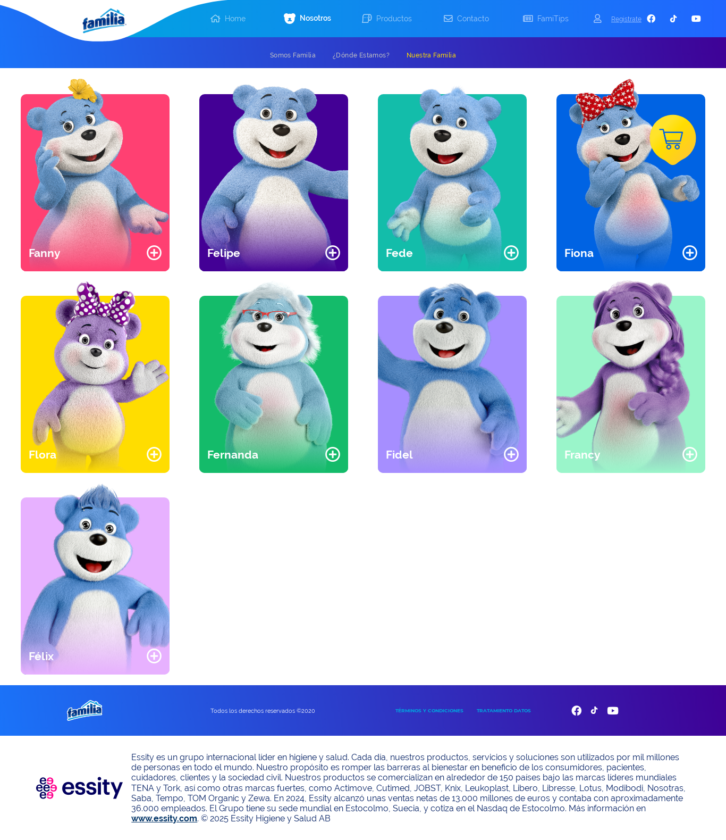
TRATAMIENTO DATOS (504, 710)
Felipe (223, 253)
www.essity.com (164, 818)
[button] (308, 19)
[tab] (292, 55)
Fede (399, 253)
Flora (42, 454)
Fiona (579, 253)
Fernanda (232, 454)
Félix (41, 656)
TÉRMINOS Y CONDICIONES (429, 710)
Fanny (45, 253)
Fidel (399, 454)
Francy (582, 454)
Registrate (626, 19)
